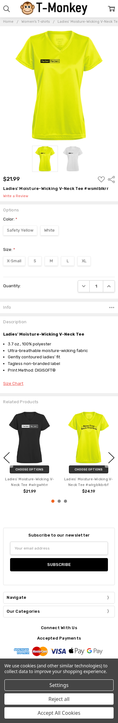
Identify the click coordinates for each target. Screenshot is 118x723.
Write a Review (15, 196)
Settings (59, 685)
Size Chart (13, 383)
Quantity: (12, 285)
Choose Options (29, 469)
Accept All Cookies (59, 712)
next (111, 458)
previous (6, 458)
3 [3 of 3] (65, 501)
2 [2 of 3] (59, 501)
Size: (9, 249)
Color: (10, 219)
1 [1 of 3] (53, 501)
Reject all (59, 699)
